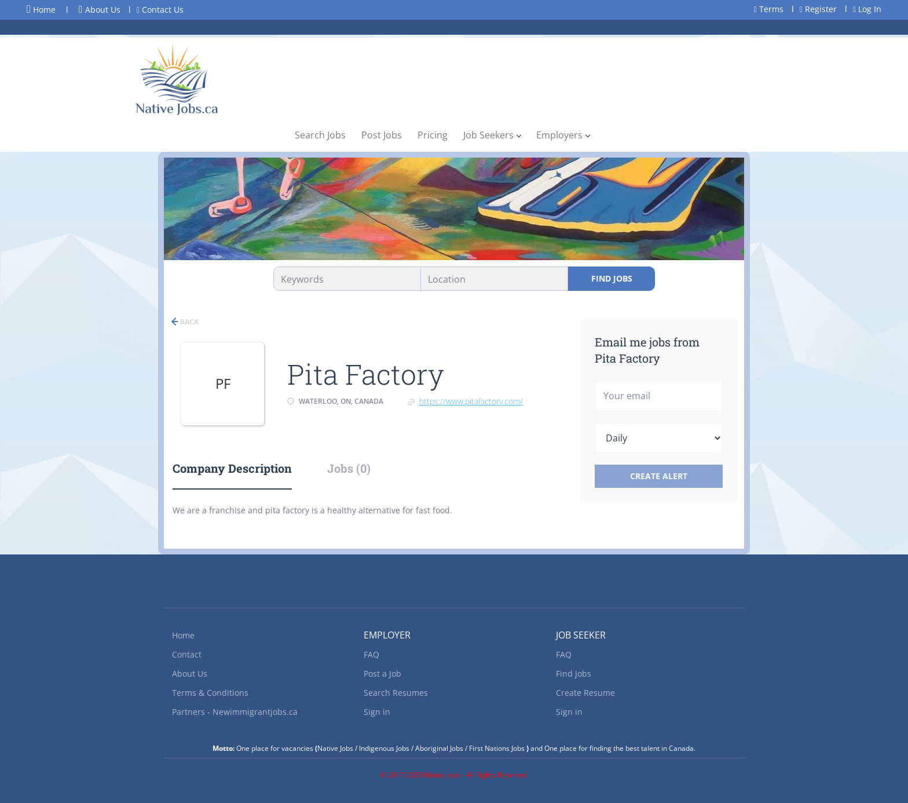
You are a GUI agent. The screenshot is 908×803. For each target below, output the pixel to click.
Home (41, 9)
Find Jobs (611, 278)
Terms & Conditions (210, 692)
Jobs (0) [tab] (349, 468)
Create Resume (585, 692)
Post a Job (382, 673)
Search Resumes (396, 692)
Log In (867, 8)
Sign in (377, 711)
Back (188, 322)
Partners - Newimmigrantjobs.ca (235, 711)
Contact (187, 654)
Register (818, 8)
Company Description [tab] (232, 468)
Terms (768, 8)
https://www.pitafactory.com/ (471, 401)
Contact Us (160, 9)
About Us (99, 9)
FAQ (371, 654)
